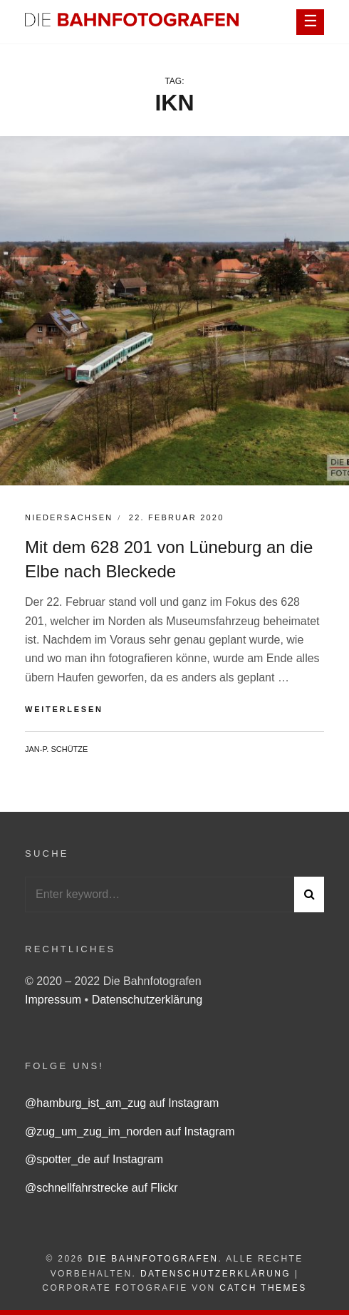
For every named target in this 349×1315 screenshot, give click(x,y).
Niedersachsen (69, 517)
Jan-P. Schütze (56, 749)
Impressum (55, 1000)
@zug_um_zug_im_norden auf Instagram (130, 1131)
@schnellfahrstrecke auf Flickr (101, 1188)
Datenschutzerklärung (147, 1000)
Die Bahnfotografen (153, 1259)
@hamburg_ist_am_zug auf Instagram (122, 1103)
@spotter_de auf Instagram (94, 1159)
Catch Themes (262, 1288)
